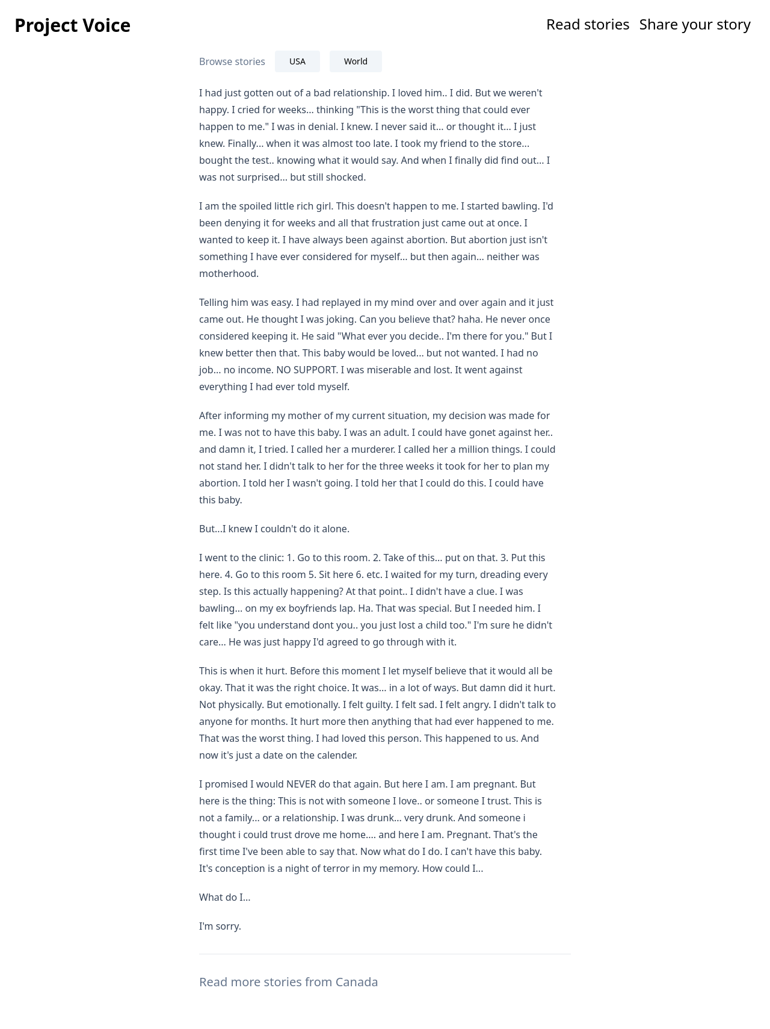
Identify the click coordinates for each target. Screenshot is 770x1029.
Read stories (588, 24)
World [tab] (356, 61)
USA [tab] (297, 61)
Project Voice (72, 25)
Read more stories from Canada (288, 982)
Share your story (695, 24)
